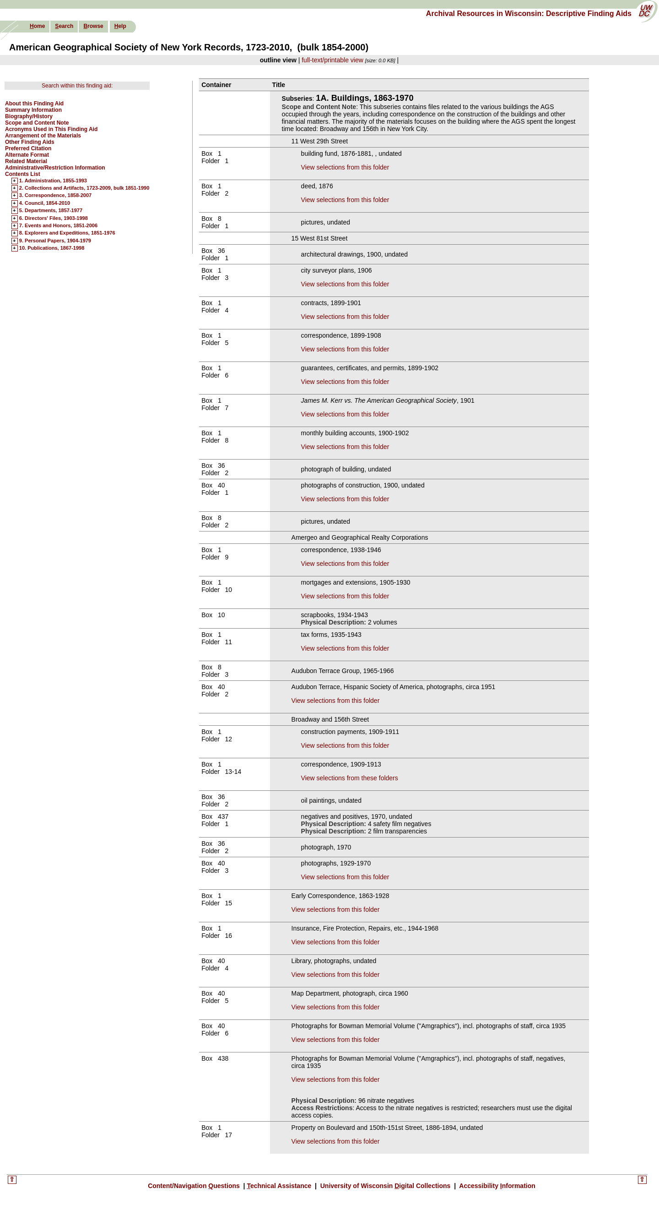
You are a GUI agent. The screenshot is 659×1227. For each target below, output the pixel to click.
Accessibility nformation (496, 1185)
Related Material (26, 161)
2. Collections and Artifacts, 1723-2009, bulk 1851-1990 (84, 188)
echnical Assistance (280, 1185)
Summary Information (33, 110)
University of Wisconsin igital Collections (385, 1185)
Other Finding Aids (29, 142)
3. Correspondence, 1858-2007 (55, 195)
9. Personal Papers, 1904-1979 (55, 241)
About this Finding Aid (34, 103)
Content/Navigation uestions (195, 1185)
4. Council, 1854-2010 (44, 203)
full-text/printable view (332, 60)
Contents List (22, 174)
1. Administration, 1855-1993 (53, 181)
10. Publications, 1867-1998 (51, 248)
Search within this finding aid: (77, 85)
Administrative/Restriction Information (55, 167)
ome (37, 26)
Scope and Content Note (37, 123)
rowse (93, 26)
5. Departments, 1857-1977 (50, 211)
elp (120, 26)
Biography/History (29, 116)
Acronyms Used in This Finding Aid (51, 129)
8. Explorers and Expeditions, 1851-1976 (67, 233)
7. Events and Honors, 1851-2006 (58, 226)
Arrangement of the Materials (43, 135)
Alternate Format (27, 155)
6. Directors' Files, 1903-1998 (53, 218)
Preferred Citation (28, 148)
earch (64, 26)
